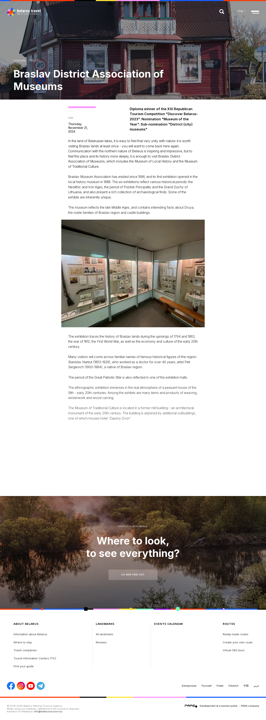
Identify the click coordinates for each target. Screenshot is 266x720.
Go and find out (133, 574)
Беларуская (189, 685)
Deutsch (233, 685)
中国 (246, 685)
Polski (220, 685)
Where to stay (23, 642)
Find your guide (24, 666)
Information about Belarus (133, 526)
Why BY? (34, 60)
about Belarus (26, 623)
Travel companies (25, 650)
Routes (229, 623)
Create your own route (237, 642)
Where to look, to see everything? (133, 546)
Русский (207, 685)
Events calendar (168, 623)
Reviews (101, 642)
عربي (256, 685)
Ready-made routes (235, 634)
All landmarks (104, 634)
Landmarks (20, 60)
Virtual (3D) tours (234, 650)
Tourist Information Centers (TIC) (35, 658)
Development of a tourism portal (218, 705)
